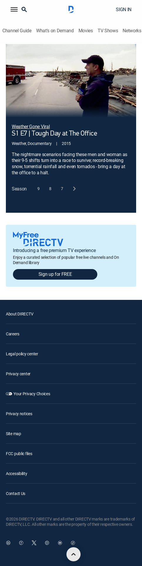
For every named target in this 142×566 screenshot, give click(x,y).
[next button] (74, 189)
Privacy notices (19, 413)
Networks (132, 31)
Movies (85, 31)
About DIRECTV (19, 314)
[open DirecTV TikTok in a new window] (73, 542)
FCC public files (19, 453)
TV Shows (108, 31)
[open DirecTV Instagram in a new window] (47, 542)
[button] (14, 9)
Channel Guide (16, 31)
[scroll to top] (73, 554)
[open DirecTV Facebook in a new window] (21, 542)
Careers (12, 334)
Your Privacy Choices (32, 393)
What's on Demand (55, 31)
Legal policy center (22, 354)
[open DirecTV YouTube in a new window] (60, 542)
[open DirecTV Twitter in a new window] (34, 542)
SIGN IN (123, 9)
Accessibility (16, 473)
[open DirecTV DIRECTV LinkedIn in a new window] (8, 542)
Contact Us (15, 493)
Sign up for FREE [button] (55, 274)
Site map (13, 433)
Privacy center (18, 373)
